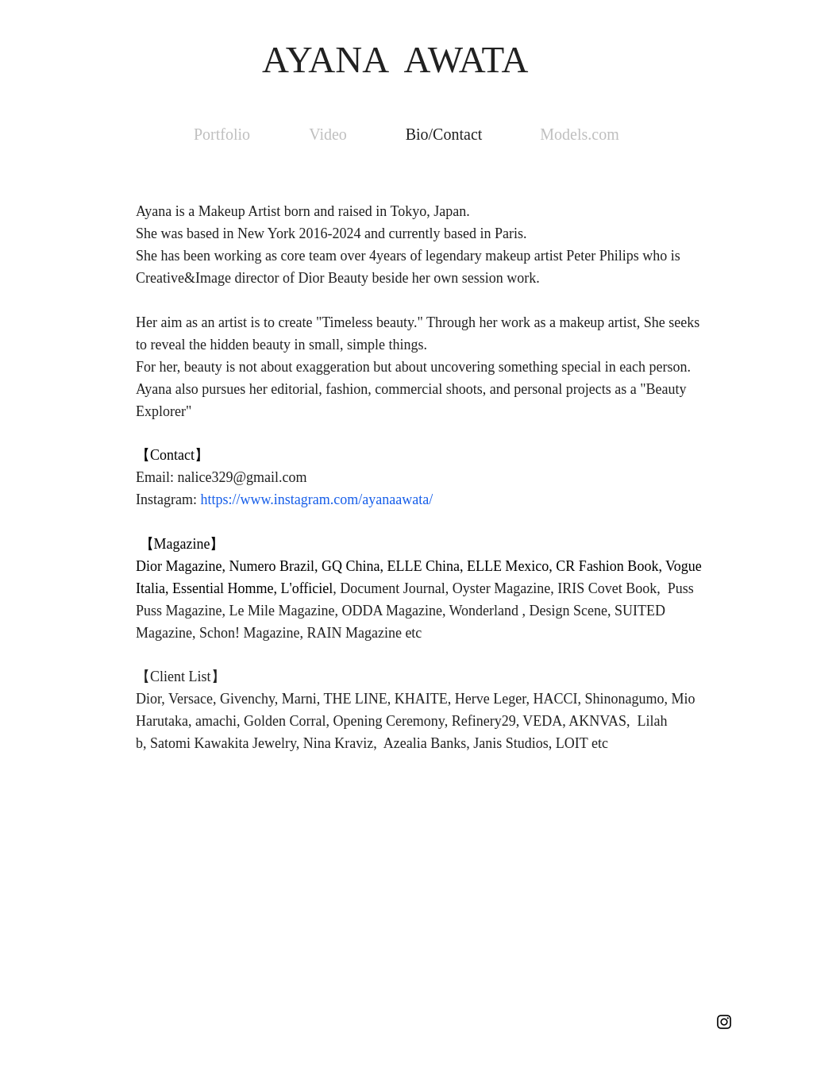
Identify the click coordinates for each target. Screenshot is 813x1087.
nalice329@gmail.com (242, 477)
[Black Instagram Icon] (724, 1021)
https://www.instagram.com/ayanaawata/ (316, 499)
